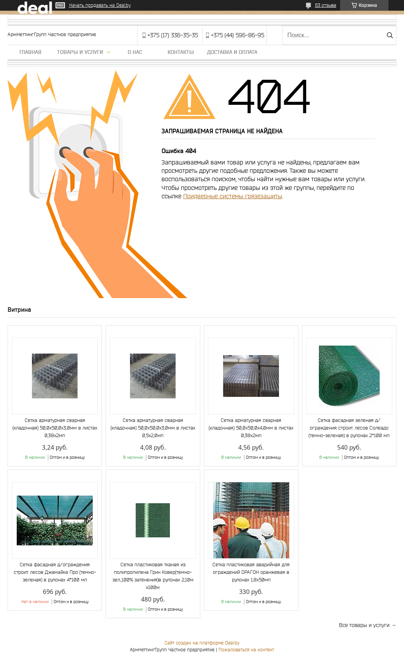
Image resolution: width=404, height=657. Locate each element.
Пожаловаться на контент (246, 649)
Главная (30, 52)
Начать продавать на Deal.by (100, 5)
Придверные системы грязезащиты (232, 196)
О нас (135, 52)
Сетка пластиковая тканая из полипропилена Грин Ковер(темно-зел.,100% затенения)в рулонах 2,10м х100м (152, 576)
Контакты (181, 52)
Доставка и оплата (232, 52)
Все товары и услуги (364, 625)
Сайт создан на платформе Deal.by (202, 642)
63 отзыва (325, 5)
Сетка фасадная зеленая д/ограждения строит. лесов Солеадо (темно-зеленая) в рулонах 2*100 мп (349, 427)
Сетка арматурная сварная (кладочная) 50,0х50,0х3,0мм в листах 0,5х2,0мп (153, 427)
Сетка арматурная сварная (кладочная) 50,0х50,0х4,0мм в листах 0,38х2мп (251, 427)
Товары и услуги (80, 52)
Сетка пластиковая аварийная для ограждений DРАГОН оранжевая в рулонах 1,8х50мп (251, 572)
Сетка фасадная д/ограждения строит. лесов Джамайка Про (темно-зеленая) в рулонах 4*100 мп (55, 572)
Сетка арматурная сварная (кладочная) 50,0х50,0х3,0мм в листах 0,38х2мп (55, 427)
